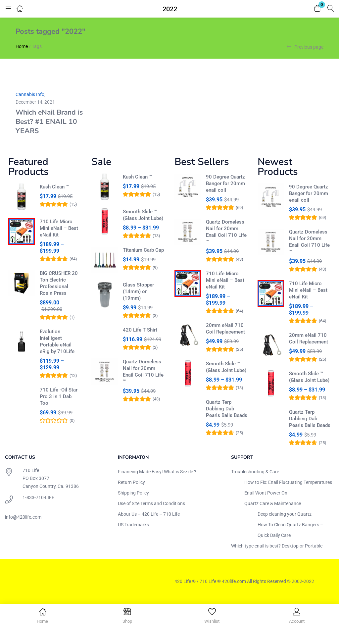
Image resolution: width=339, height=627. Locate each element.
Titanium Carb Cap (143, 250)
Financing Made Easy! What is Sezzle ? (157, 471)
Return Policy (131, 482)
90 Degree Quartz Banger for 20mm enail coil (225, 183)
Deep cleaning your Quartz (285, 514)
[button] (317, 9)
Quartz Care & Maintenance (272, 503)
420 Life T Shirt (140, 330)
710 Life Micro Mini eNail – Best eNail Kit (59, 228)
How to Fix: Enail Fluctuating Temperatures (288, 482)
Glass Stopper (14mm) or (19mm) (138, 291)
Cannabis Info (30, 94)
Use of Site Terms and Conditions (151, 503)
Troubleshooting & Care (255, 471)
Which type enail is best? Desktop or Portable (276, 546)
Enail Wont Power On (265, 493)
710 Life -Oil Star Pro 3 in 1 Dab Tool (58, 396)
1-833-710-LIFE (38, 497)
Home (22, 46)
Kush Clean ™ (54, 187)
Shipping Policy (133, 493)
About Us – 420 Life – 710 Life (149, 514)
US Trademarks (133, 524)
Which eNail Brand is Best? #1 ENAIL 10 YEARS (49, 121)
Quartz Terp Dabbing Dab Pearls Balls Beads (226, 408)
